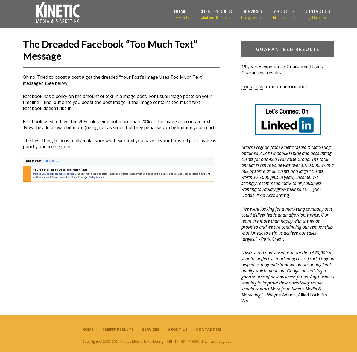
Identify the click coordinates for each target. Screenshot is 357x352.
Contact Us (208, 329)
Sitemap (208, 341)
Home (88, 329)
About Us (178, 329)
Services (150, 329)
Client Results (118, 329)
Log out (225, 341)
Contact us (252, 86)
